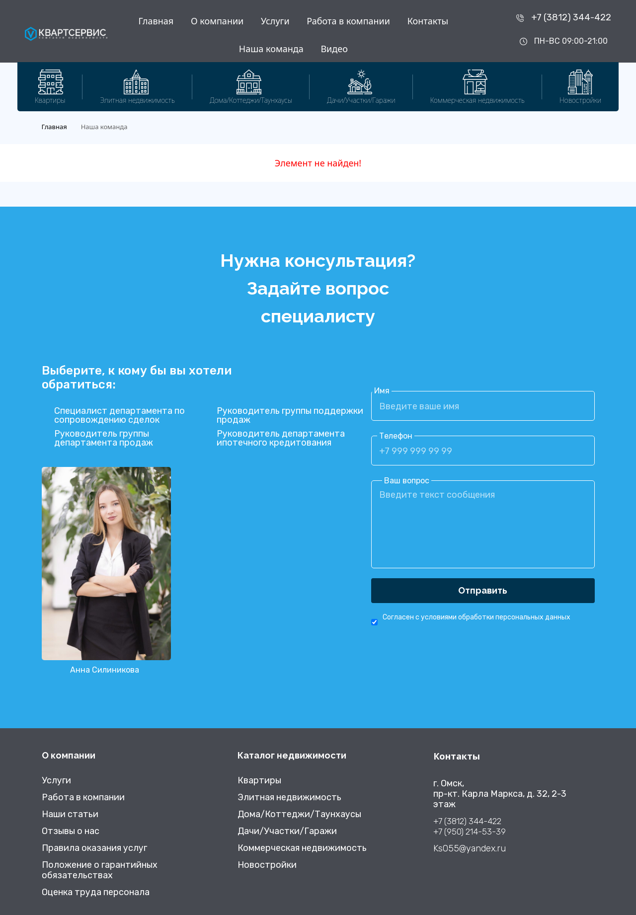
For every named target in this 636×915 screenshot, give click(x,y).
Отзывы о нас (70, 831)
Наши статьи (70, 814)
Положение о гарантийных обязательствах (100, 870)
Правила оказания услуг (94, 848)
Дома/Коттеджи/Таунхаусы (299, 814)
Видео (333, 49)
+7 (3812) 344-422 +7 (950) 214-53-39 (469, 826)
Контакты (428, 21)
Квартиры (259, 780)
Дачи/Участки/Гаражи (287, 831)
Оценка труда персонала (96, 892)
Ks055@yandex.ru (469, 848)
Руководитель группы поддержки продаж (290, 415)
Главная (155, 21)
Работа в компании (348, 21)
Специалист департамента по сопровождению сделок (119, 415)
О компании (217, 21)
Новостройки (267, 865)
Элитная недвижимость (289, 797)
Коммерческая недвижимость (302, 848)
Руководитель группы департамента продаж (103, 438)
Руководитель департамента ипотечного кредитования (281, 438)
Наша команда (271, 49)
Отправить (482, 590)
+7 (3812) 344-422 (571, 17)
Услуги (275, 21)
